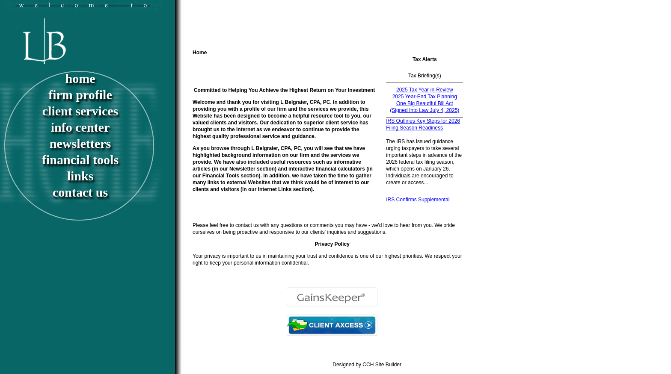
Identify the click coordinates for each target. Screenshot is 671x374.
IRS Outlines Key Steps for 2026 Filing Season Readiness (423, 124)
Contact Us (80, 192)
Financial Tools (80, 160)
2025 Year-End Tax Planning (424, 97)
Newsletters (80, 143)
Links (80, 176)
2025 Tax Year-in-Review (424, 90)
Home (80, 78)
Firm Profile (80, 95)
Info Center (80, 127)
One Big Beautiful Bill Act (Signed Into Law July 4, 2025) (424, 106)
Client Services (80, 111)
